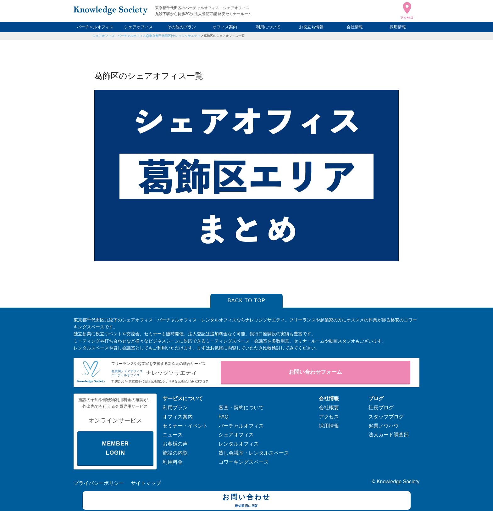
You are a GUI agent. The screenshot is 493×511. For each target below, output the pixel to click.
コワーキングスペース (244, 462)
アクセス (329, 416)
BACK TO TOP (247, 300)
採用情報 (398, 27)
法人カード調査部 (388, 434)
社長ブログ (381, 407)
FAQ (224, 416)
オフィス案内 (225, 27)
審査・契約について (241, 407)
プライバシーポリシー (99, 483)
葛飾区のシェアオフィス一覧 (224, 35)
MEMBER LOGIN (115, 448)
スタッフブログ (386, 416)
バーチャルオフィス (95, 27)
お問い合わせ (247, 501)
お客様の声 (175, 443)
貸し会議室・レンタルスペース (254, 453)
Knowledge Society (398, 481)
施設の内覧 (175, 453)
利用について (268, 27)
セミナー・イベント (185, 426)
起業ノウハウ (383, 426)
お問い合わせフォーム (315, 372)
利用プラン (175, 407)
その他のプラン (181, 27)
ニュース (173, 434)
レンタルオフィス (239, 443)
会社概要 (329, 407)
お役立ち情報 (311, 27)
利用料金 (173, 462)
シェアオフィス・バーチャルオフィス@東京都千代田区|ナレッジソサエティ (146, 35)
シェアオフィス (138, 27)
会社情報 (354, 27)
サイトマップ (146, 483)
